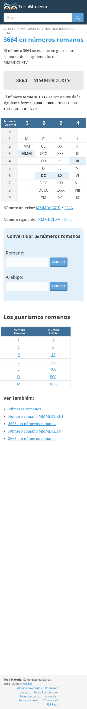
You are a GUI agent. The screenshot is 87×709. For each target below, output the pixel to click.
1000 (53, 384)
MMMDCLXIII (48, 208)
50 (53, 362)
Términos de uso (30, 696)
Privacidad (51, 696)
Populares (51, 688)
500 (53, 376)
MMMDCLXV (49, 219)
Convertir (58, 262)
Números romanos (24, 409)
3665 (68, 219)
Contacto (24, 692)
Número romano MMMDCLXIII (35, 416)
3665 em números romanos (32, 438)
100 (53, 369)
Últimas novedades (29, 688)
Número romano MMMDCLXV (34, 431)
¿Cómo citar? (50, 700)
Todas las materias (46, 692)
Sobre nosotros (28, 700)
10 (53, 354)
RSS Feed (52, 704)
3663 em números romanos (32, 424)
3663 (68, 208)
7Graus (27, 684)
